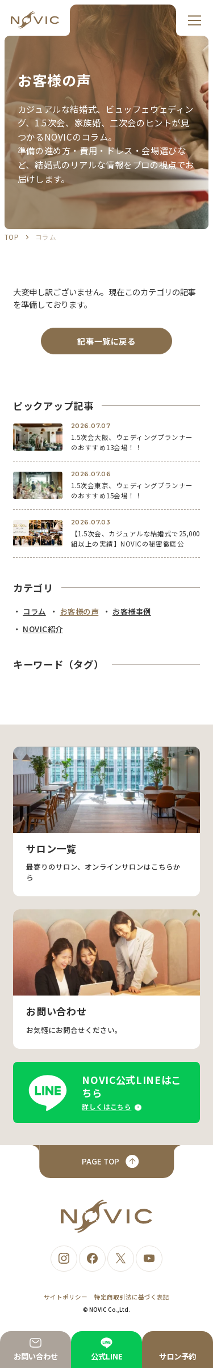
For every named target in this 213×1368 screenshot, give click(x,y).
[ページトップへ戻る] (106, 1161)
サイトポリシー (65, 1297)
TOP (12, 237)
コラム (45, 237)
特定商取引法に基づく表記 (131, 1297)
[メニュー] (194, 20)
